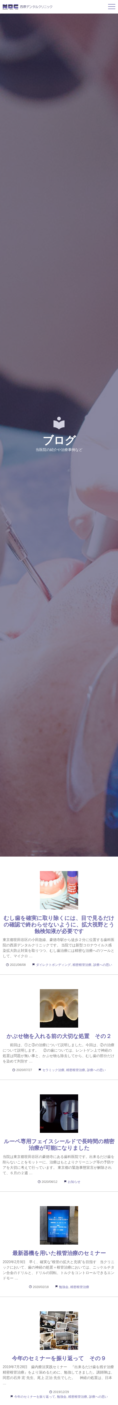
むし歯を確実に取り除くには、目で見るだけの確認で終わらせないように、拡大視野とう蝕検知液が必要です (59, 924)
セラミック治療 (53, 1070)
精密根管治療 (82, 965)
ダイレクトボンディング (53, 965)
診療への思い (102, 965)
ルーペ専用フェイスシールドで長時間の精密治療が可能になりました (59, 1144)
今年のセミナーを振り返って (34, 1396)
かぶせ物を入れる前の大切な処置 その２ (59, 1036)
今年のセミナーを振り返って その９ (59, 1358)
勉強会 (63, 1287)
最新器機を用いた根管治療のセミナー (59, 1253)
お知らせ (74, 1182)
